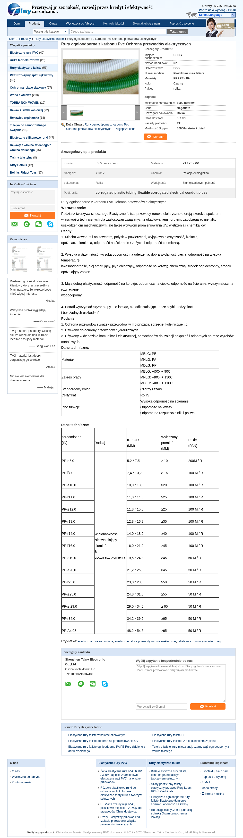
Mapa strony (210, 788)
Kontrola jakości (113, 23)
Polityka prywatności (40, 832)
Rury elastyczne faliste (49, 39)
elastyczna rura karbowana (95, 641)
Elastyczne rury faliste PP (168, 735)
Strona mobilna (213, 794)
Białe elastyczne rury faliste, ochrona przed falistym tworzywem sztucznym (169, 775)
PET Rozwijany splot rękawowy (31, 75)
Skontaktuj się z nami (146, 23)
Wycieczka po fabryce (80, 23)
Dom (17, 23)
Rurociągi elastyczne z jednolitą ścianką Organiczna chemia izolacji (171, 813)
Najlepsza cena (125, 129)
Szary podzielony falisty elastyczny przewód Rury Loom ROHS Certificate (171, 787)
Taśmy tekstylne (21, 157)
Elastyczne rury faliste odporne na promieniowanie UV (103, 741)
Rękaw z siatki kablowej (26, 110)
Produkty (34, 23)
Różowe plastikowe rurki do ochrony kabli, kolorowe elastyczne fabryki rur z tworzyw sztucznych (120, 793)
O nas (53, 23)
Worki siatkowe (20, 95)
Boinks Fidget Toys (23, 172)
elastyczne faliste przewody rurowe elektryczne (145, 641)
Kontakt (32, 215)
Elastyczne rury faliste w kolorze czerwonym (96, 735)
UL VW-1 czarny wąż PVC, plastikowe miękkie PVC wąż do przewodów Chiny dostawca (120, 808)
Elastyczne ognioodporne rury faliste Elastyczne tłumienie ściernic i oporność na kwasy (170, 800)
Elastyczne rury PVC (24, 52)
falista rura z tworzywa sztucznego (200, 641)
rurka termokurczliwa (24, 60)
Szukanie (179, 32)
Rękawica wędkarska (24, 117)
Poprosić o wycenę (212, 10)
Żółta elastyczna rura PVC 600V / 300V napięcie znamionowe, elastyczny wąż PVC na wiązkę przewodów (121, 777)
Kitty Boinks (18, 165)
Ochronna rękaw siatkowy (28, 87)
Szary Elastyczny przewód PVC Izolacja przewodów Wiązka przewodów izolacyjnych (120, 820)
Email (232, 10)
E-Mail (206, 782)
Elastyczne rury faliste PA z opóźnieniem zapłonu (184, 741)
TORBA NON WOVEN (24, 102)
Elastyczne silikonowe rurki (29, 137)
